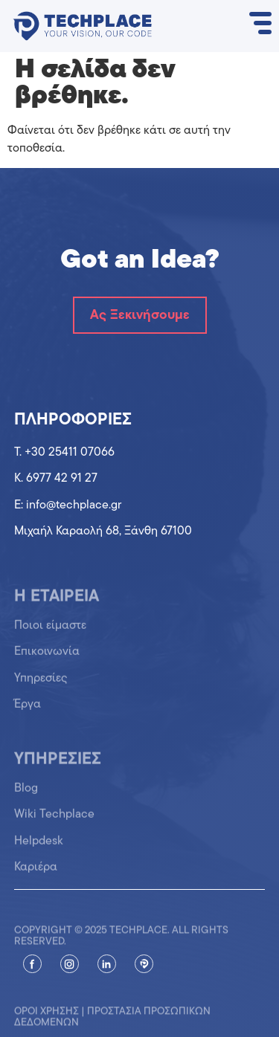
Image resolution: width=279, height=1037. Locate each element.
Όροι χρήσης (46, 1018)
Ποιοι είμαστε (50, 632)
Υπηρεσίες (41, 684)
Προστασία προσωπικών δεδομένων (112, 1024)
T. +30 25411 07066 (64, 453)
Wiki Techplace (54, 821)
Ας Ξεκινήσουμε (140, 315)
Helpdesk (38, 847)
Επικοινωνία (47, 658)
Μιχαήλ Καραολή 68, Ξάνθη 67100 (103, 531)
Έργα (27, 711)
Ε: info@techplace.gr (67, 505)
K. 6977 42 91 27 (55, 479)
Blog (26, 794)
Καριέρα (35, 873)
